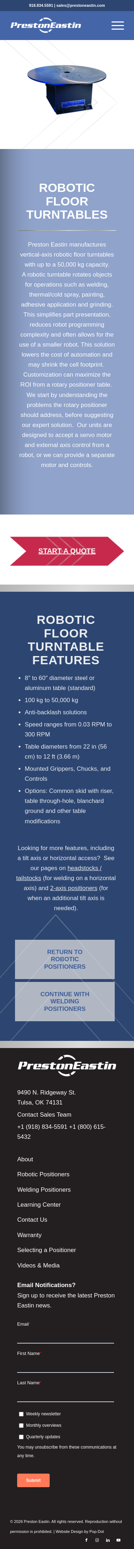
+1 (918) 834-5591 (42, 1126)
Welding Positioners (44, 1189)
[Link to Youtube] (118, 1540)
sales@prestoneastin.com (80, 5)
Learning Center (39, 1204)
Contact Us (32, 1219)
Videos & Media (38, 1265)
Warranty (29, 1235)
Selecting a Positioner (46, 1250)
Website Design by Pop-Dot (80, 1531)
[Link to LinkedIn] (108, 1540)
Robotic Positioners (43, 1174)
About (25, 1159)
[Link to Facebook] (86, 1540)
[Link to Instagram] (97, 1540)
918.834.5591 (41, 5)
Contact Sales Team (44, 1114)
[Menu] (114, 25)
